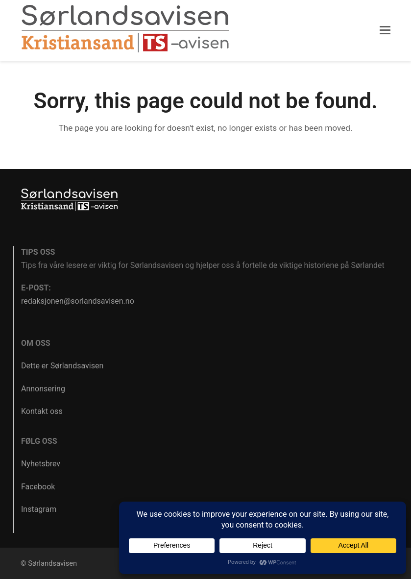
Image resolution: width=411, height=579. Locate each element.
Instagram (38, 509)
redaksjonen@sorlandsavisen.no (77, 301)
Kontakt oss (42, 411)
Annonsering (43, 388)
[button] (385, 30)
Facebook (38, 486)
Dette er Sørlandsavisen (62, 365)
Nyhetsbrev (40, 463)
